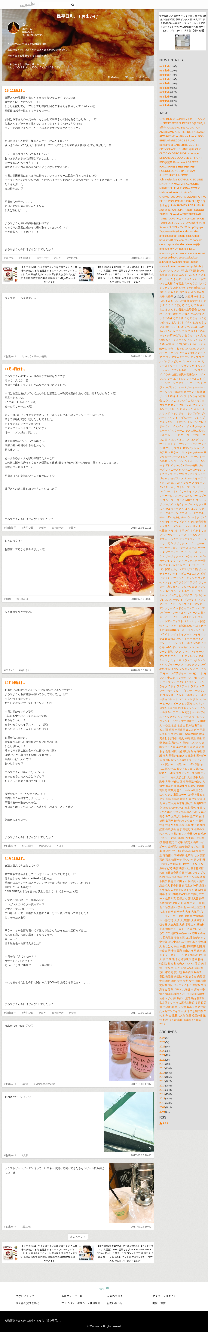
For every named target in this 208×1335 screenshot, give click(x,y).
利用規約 (95, 1303)
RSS (163, 1123)
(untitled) (164, 66)
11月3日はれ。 (16, 369)
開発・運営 (159, 1303)
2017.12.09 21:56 (141, 845)
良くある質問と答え (27, 1303)
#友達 (42, 527)
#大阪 (25, 1155)
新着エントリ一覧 (71, 1295)
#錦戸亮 (9, 257)
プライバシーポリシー (74, 1303)
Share (144, 77)
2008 (162, 1111)
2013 (162, 1089)
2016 (162, 1076)
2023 (162, 1046)
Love (129, 77)
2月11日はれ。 (16, 90)
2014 (162, 1085)
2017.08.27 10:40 (141, 1155)
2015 (162, 1081)
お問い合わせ (115, 1303)
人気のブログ (115, 1295)
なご (25, 24)
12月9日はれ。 (16, 683)
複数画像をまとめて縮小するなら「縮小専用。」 (34, 1320)
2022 (162, 1050)
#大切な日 (73, 257)
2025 (162, 1037)
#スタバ (9, 670)
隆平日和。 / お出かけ (77, 16)
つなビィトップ (25, 1295)
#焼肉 (7, 598)
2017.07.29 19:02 (141, 1226)
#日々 (57, 257)
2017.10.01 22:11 (141, 1012)
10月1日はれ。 (16, 858)
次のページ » (77, 1236)
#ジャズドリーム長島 (34, 356)
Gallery (114, 77)
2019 (162, 1063)
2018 (162, 1068)
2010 (162, 1102)
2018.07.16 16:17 (141, 670)
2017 (162, 1072)
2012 (162, 1094)
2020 (162, 1059)
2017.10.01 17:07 (141, 1084)
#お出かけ (43, 257)
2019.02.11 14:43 (141, 356)
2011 (162, 1098)
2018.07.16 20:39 (141, 598)
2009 (162, 1107)
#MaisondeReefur (44, 1084)
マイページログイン (164, 1295)
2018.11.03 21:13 (141, 527)
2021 (162, 1055)
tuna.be (104, 1288)
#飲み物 (26, 1226)
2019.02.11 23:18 (141, 257)
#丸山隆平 (25, 257)
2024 (162, 1042)
